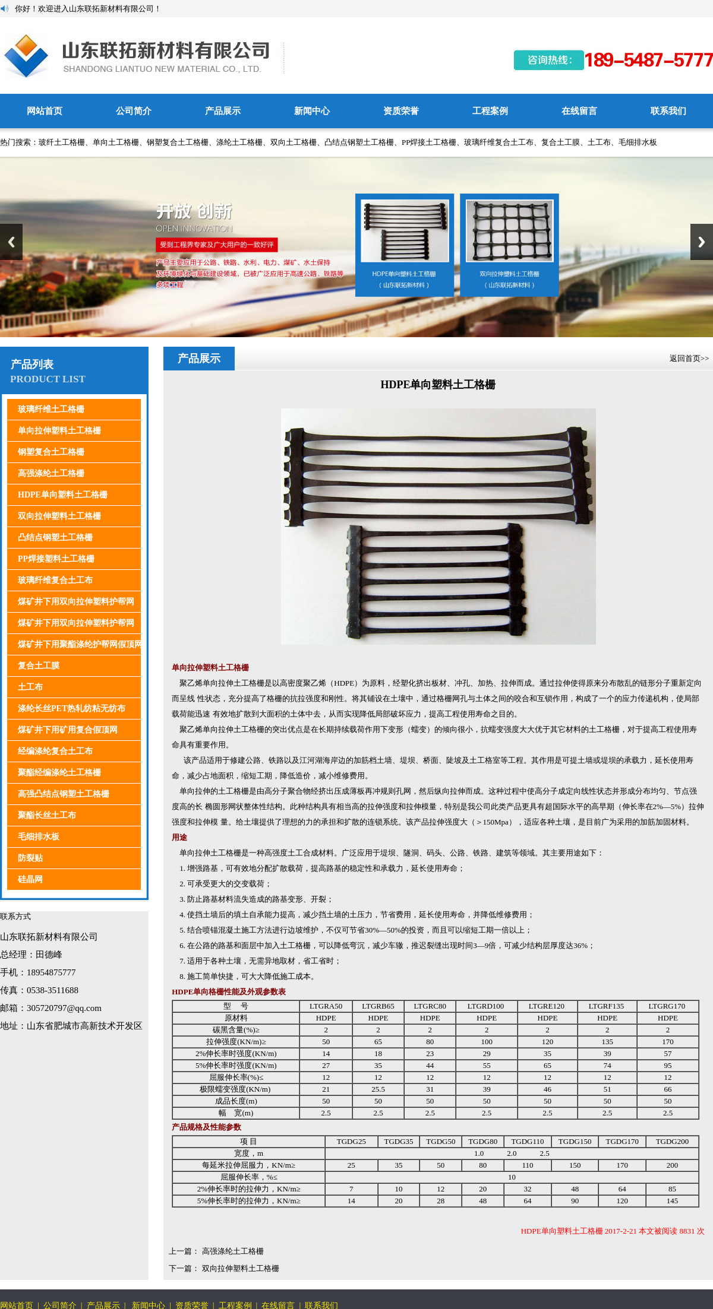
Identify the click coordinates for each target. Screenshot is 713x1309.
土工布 (599, 142)
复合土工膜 (560, 142)
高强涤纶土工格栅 (51, 473)
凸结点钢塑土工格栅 (359, 142)
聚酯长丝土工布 (47, 815)
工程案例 (490, 111)
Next (701, 242)
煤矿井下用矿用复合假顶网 (68, 729)
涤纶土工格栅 (239, 142)
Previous (11, 242)
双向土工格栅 (293, 142)
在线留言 (579, 111)
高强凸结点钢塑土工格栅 (63, 794)
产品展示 (223, 111)
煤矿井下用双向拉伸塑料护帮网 (76, 601)
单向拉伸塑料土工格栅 (59, 430)
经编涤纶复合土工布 (55, 751)
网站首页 (44, 111)
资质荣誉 (401, 111)
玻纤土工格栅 (62, 142)
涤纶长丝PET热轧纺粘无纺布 (71, 708)
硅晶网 (30, 879)
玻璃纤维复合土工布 (499, 142)
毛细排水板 (638, 142)
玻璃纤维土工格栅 (51, 409)
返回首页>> (690, 358)
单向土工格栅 (116, 142)
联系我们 (668, 111)
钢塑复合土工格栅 (178, 142)
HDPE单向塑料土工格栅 (63, 494)
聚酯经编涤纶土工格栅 (59, 772)
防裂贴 (30, 858)
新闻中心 (312, 111)
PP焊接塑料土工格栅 (56, 558)
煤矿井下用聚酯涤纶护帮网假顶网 (80, 644)
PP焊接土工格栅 (429, 142)
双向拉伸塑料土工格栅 (59, 516)
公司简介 (134, 111)
